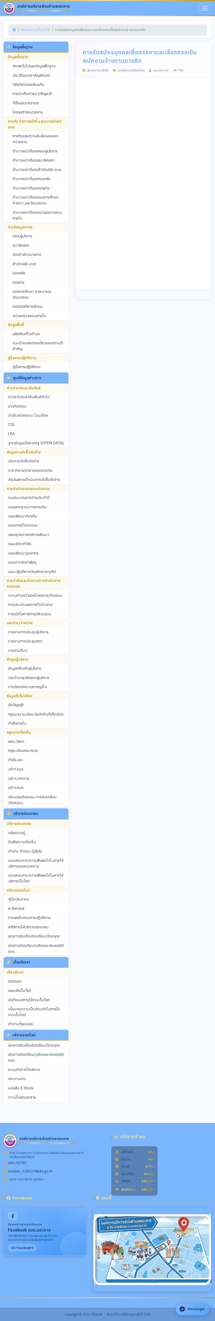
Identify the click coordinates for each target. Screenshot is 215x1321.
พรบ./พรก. (16, 741)
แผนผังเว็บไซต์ (19, 990)
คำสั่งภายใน (17, 723)
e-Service (16, 908)
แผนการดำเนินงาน (23, 525)
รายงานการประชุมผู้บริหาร (28, 631)
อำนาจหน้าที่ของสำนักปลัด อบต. (37, 169)
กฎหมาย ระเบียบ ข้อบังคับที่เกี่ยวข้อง (35, 714)
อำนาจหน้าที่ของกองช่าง (30, 188)
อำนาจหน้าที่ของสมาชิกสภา (33, 160)
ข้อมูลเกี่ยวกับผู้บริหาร (24, 668)
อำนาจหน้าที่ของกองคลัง (31, 178)
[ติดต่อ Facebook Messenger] (192, 1309)
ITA (11, 424)
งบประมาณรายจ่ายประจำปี (28, 497)
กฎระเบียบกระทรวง (23, 750)
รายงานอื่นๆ (17, 650)
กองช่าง (18, 282)
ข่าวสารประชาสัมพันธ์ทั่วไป (28, 396)
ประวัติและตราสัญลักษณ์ (31, 75)
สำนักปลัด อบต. (24, 263)
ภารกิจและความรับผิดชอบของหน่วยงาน (35, 138)
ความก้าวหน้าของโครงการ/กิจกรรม (35, 595)
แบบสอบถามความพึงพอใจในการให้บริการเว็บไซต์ (35, 878)
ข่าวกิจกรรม (17, 406)
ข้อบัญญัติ (16, 704)
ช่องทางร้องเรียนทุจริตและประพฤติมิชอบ (36, 948)
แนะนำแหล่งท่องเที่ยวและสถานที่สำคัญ (37, 345)
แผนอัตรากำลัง (19, 543)
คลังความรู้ (16, 832)
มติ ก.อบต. (16, 787)
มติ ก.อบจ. (16, 769)
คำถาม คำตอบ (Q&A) (25, 851)
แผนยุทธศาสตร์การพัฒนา (28, 534)
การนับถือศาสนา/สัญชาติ (32, 93)
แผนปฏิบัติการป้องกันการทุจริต (32, 571)
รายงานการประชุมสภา (25, 641)
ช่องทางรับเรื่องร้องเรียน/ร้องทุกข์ (34, 936)
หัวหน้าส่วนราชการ (26, 254)
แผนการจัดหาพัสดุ (22, 562)
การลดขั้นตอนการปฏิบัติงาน (29, 917)
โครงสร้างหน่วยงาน (27, 112)
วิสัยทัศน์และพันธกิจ (28, 84)
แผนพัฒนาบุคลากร (23, 553)
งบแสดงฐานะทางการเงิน (27, 506)
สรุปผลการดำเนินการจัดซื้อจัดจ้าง (34, 479)
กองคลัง (18, 272)
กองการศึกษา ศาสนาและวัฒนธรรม (31, 294)
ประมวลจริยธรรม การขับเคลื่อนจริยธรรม (32, 799)
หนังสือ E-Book (20, 1088)
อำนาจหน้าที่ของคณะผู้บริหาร (34, 151)
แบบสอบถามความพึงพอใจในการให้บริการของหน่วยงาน (35, 863)
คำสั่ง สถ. (15, 759)
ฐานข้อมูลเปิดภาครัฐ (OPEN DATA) (36, 442)
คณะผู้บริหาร (22, 235)
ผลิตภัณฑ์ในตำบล (26, 333)
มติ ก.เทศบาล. (19, 778)
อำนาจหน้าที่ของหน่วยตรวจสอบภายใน (37, 215)
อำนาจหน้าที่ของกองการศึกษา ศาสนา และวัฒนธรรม (35, 200)
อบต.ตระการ (159, 70)
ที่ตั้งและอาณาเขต (25, 103)
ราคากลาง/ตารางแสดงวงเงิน (30, 470)
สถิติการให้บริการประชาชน (28, 927)
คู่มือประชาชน (18, 899)
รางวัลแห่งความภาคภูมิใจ (27, 686)
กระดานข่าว (17, 1078)
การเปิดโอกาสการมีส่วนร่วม (29, 613)
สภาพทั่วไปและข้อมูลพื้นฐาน (34, 65)
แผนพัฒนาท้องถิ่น (22, 516)
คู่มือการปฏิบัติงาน (26, 366)
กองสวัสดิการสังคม (27, 306)
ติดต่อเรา (15, 981)
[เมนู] (205, 8)
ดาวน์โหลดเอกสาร (22, 1097)
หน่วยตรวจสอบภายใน (29, 315)
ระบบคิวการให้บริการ (24, 1069)
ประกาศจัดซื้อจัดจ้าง (23, 461)
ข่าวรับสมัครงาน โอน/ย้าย (28, 415)
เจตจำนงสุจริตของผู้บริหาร (28, 677)
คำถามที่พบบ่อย (20, 1023)
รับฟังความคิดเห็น (22, 841)
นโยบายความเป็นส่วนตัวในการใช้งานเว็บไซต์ (34, 1011)
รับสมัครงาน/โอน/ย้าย (35, 30)
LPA (11, 433)
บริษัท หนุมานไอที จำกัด (136, 1314)
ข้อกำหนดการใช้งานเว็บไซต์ (29, 999)
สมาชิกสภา (20, 245)
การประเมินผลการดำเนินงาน (30, 604)
